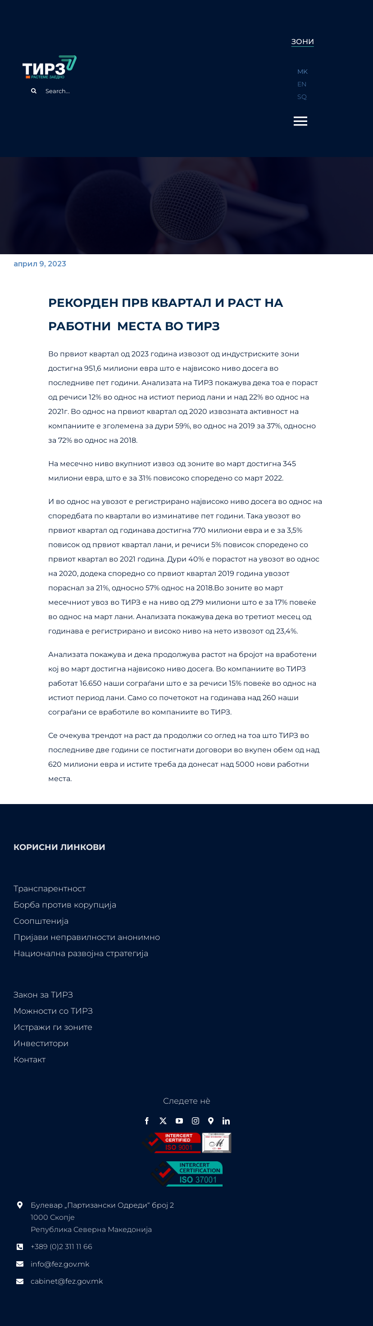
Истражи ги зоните (53, 1027)
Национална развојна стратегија (81, 953)
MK (302, 71)
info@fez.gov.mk (60, 1264)
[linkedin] (226, 1120)
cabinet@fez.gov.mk (67, 1281)
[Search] (34, 91)
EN (301, 84)
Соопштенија (41, 921)
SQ (302, 97)
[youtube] (179, 1120)
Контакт (29, 1060)
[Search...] (135, 91)
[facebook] (146, 1120)
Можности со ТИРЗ (53, 1011)
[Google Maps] (211, 1120)
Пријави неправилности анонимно (87, 937)
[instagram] (195, 1120)
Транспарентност (50, 889)
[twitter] (163, 1120)
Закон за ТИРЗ (43, 995)
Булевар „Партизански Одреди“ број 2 (102, 1205)
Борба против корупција (65, 905)
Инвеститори (41, 1043)
